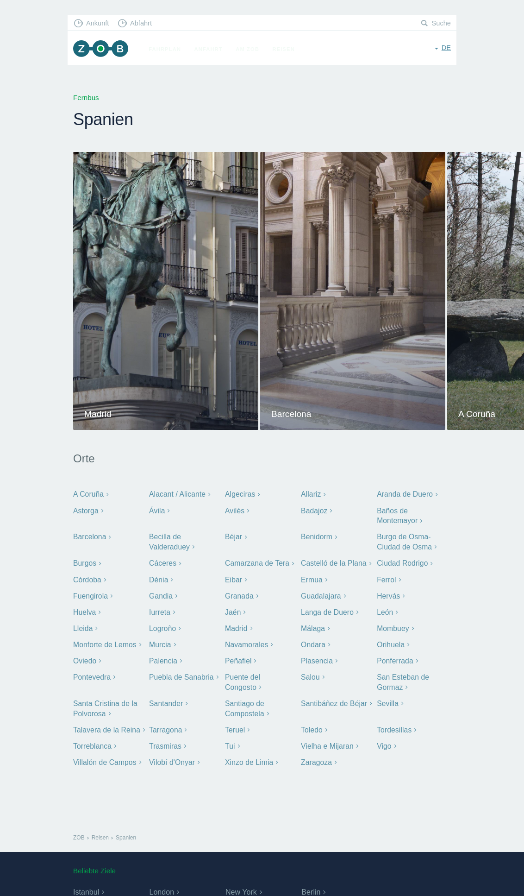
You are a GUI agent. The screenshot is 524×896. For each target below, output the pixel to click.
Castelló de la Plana (333, 562)
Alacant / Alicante (176, 494)
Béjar (233, 536)
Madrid (236, 626)
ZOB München (102, 49)
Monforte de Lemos (104, 641)
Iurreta (159, 609)
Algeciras (240, 494)
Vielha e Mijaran (326, 741)
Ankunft (99, 23)
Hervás (388, 594)
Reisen (285, 49)
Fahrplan (167, 49)
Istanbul (86, 886)
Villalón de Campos (104, 757)
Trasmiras (165, 741)
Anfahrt (210, 49)
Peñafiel (238, 658)
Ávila (157, 510)
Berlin (310, 886)
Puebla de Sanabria (180, 673)
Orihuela (390, 641)
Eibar (233, 578)
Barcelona (89, 536)
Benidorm (316, 536)
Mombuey (392, 626)
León (385, 609)
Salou (310, 673)
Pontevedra (91, 673)
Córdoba (86, 578)
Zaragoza (316, 757)
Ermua (311, 578)
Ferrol (386, 578)
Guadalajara (320, 594)
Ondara (313, 641)
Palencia (162, 658)
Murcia (159, 641)
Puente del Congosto (258, 673)
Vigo (384, 741)
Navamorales (246, 641)
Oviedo (84, 658)
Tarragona (165, 725)
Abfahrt (143, 23)
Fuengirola (90, 594)
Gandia (160, 594)
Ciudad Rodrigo (402, 562)
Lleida (82, 626)
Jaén (233, 609)
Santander (165, 699)
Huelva (84, 609)
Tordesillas (394, 725)
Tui (230, 741)
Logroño (162, 626)
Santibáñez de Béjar (333, 699)
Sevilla (387, 699)
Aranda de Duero (404, 494)
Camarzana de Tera (256, 562)
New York (241, 886)
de (446, 48)
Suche (441, 23)
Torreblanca (92, 741)
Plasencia (316, 658)
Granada (239, 594)
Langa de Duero (326, 609)
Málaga (312, 626)
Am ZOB (250, 49)
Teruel (234, 725)
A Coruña (88, 494)
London (161, 886)
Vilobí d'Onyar (171, 757)
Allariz (310, 494)
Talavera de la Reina (106, 725)
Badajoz (314, 510)
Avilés (234, 510)
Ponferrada (394, 658)
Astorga (85, 510)
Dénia (158, 578)
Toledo (311, 725)
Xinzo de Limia (248, 757)
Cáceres (162, 562)
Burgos (84, 562)
